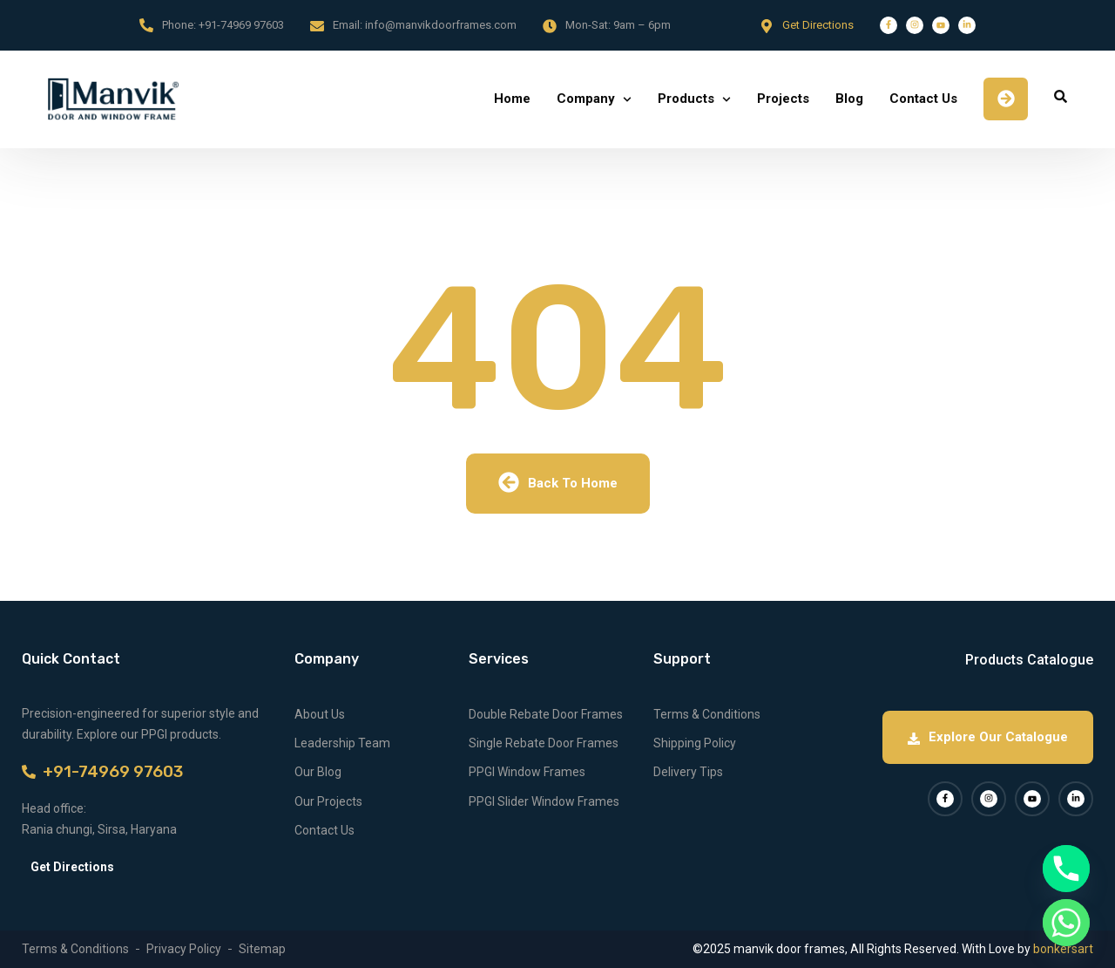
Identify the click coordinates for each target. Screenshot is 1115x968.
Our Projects (328, 801)
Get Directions (818, 24)
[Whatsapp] (1066, 922)
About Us (319, 714)
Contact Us (923, 98)
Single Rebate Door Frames (543, 743)
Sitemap (262, 949)
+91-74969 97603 (241, 24)
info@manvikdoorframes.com (441, 24)
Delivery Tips (688, 772)
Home (512, 98)
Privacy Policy (183, 949)
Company (586, 98)
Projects (783, 98)
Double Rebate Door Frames (546, 714)
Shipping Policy (694, 743)
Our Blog (317, 772)
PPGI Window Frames (527, 772)
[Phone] (1066, 868)
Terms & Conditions (706, 714)
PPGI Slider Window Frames (544, 801)
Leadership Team (342, 743)
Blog (849, 98)
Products (686, 98)
